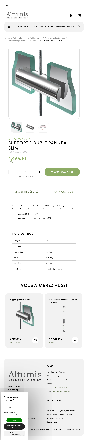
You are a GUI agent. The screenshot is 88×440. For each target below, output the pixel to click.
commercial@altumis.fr (62, 391)
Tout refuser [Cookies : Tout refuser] (19, 435)
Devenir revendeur (54, 406)
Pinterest (17, 390)
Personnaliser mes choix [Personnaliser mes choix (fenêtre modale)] (14, 426)
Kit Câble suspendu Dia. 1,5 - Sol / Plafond (63, 301)
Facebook (9, 390)
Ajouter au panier (62, 172)
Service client (52, 422)
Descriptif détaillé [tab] (26, 191)
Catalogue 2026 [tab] (64, 192)
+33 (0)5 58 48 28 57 (59, 387)
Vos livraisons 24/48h (55, 418)
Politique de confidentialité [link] (14, 433)
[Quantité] (26, 172)
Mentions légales (56, 429)
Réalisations (26, 5)
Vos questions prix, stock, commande (61, 410)
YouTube (13, 390)
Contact (35, 5)
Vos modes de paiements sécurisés (59, 414)
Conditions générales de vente (40, 429)
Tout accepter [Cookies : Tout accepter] (14, 420)
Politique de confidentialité (72, 429)
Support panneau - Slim (20, 299)
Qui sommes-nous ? (13, 5)
